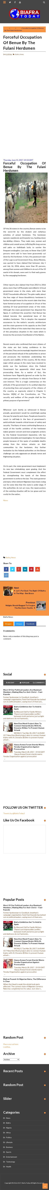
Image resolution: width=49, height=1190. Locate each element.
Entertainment (11, 1157)
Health (8, 1167)
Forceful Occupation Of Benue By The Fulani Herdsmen (22, 42)
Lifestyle (9, 1142)
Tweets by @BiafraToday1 (14, 813)
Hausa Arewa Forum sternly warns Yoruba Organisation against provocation (29, 746)
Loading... (7, 1047)
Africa (8, 1133)
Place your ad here (10, 1044)
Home (7, 28)
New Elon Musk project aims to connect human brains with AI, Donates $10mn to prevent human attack (29, 726)
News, (22, 54)
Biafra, (17, 54)
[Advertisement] (24, 82)
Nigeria (8, 1128)
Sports (8, 1152)
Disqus (19, 624)
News (19, 28)
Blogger (8, 624)
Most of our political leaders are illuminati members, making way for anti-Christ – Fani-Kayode (23, 692)
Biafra (13, 28)
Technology (10, 1162)
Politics (9, 1137)
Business (9, 1147)
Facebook (30, 624)
